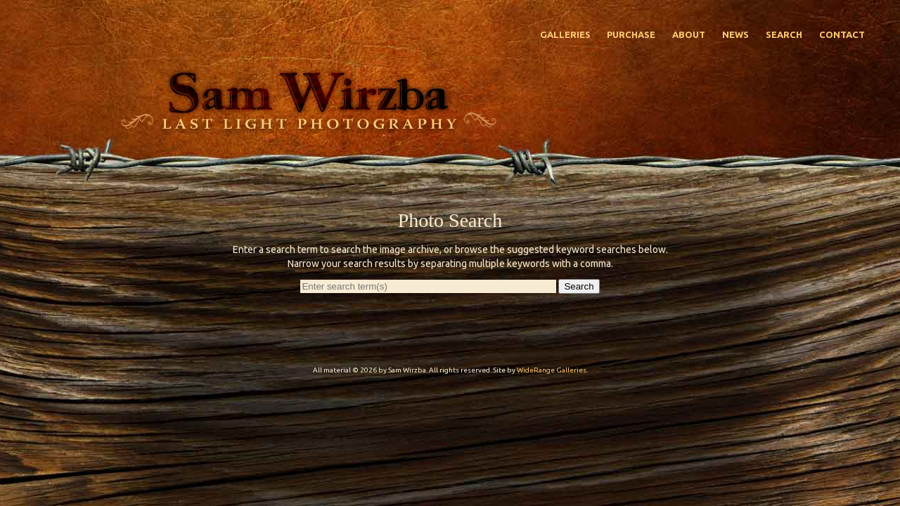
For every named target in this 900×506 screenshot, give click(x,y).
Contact (842, 34)
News (735, 34)
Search (784, 34)
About (688, 34)
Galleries (565, 34)
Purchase (631, 34)
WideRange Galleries (551, 370)
